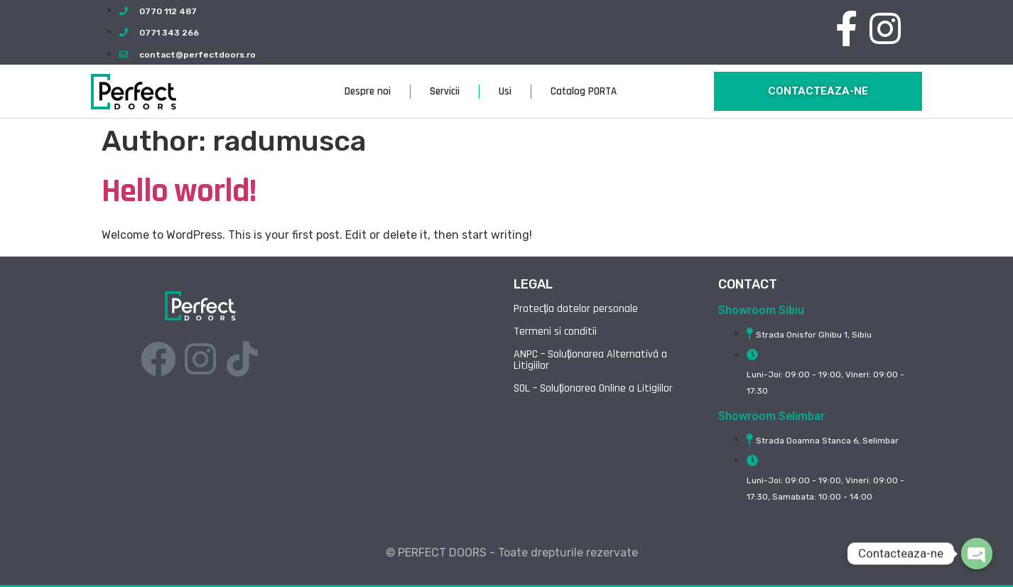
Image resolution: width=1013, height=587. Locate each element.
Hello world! (179, 191)
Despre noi (368, 91)
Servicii (445, 91)
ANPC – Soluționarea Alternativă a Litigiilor (590, 360)
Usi (505, 91)
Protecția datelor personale (576, 308)
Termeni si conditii (555, 331)
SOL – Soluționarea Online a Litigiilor (593, 388)
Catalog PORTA (584, 91)
